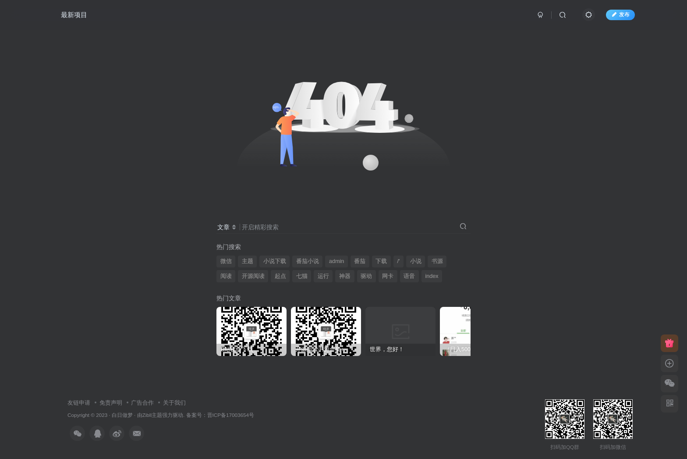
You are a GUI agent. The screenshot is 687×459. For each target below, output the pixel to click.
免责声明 (110, 402)
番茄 (359, 261)
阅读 (226, 276)
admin (336, 261)
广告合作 (142, 402)
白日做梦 (122, 415)
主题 (247, 261)
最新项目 (74, 14)
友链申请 (78, 402)
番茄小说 (307, 261)
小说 (415, 261)
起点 (280, 276)
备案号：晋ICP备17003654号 (220, 415)
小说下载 (274, 261)
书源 (437, 261)
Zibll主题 (152, 415)
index (431, 276)
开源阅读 (253, 276)
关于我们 (174, 402)
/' (398, 261)
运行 (323, 276)
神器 (345, 276)
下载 (381, 261)
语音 (409, 276)
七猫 (302, 276)
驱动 (366, 276)
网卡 (387, 276)
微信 (226, 261)
